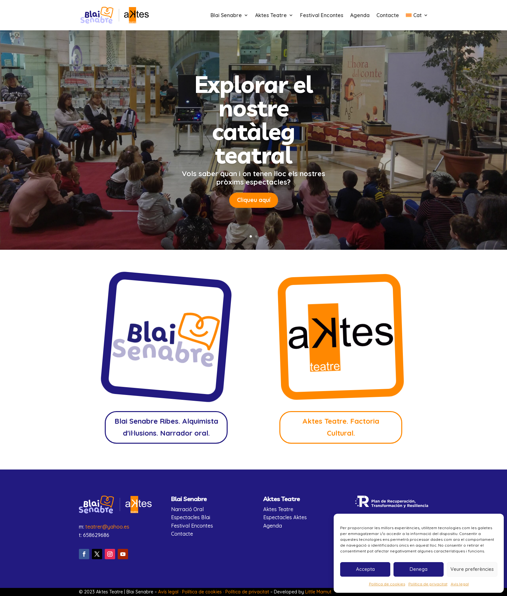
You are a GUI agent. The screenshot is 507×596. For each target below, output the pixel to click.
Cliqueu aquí (253, 203)
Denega (418, 569)
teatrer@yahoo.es (107, 526)
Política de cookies (387, 583)
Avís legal (168, 592)
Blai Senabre (226, 15)
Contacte (387, 15)
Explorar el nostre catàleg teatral (253, 123)
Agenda (360, 15)
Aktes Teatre (271, 15)
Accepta (365, 569)
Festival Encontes (321, 15)
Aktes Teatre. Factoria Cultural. (340, 427)
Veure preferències (472, 569)
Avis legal (460, 583)
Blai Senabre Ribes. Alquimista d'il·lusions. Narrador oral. (166, 427)
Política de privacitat (428, 583)
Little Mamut (318, 592)
